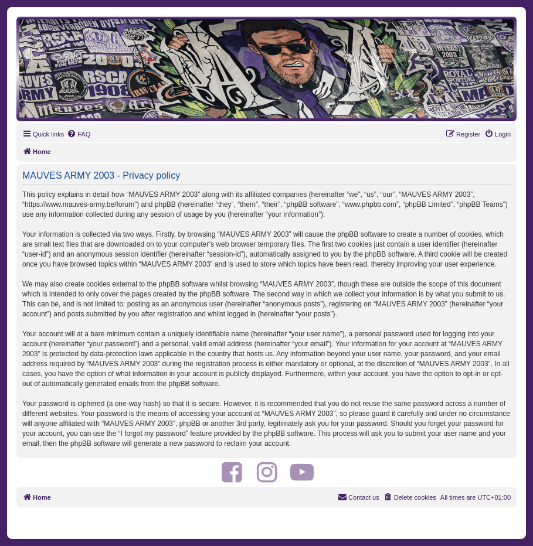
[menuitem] (78, 134)
